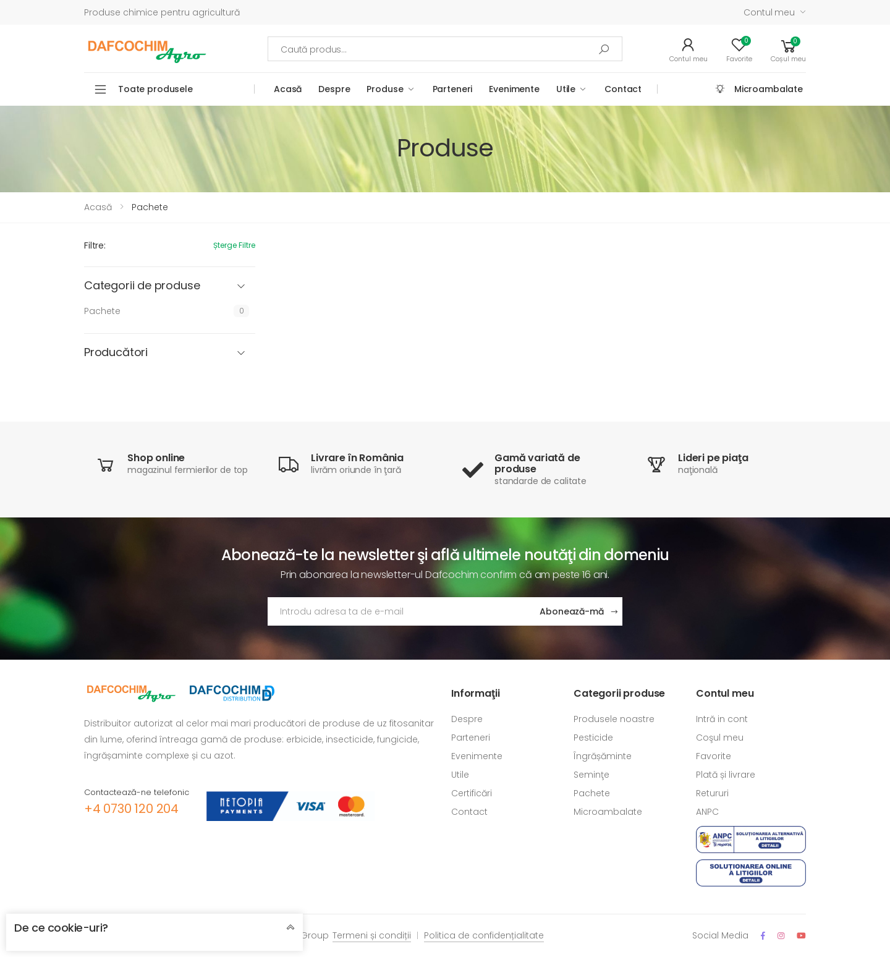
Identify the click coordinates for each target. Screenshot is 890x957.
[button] (788, 48)
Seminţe (591, 774)
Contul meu (769, 12)
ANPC (707, 812)
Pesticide (593, 737)
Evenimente (514, 89)
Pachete (102, 311)
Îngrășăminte (603, 756)
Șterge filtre (234, 245)
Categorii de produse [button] (142, 285)
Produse (385, 89)
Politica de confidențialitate (484, 935)
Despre (334, 89)
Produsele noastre (614, 719)
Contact (623, 89)
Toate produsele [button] (155, 89)
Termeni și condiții (372, 935)
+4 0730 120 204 (131, 808)
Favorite (713, 756)
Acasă (288, 89)
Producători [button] (116, 352)
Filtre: (95, 245)
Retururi (712, 793)
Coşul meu (720, 737)
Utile (565, 89)
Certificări (471, 793)
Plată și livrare (725, 774)
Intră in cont (722, 719)
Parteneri (453, 89)
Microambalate (768, 89)
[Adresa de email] (399, 611)
